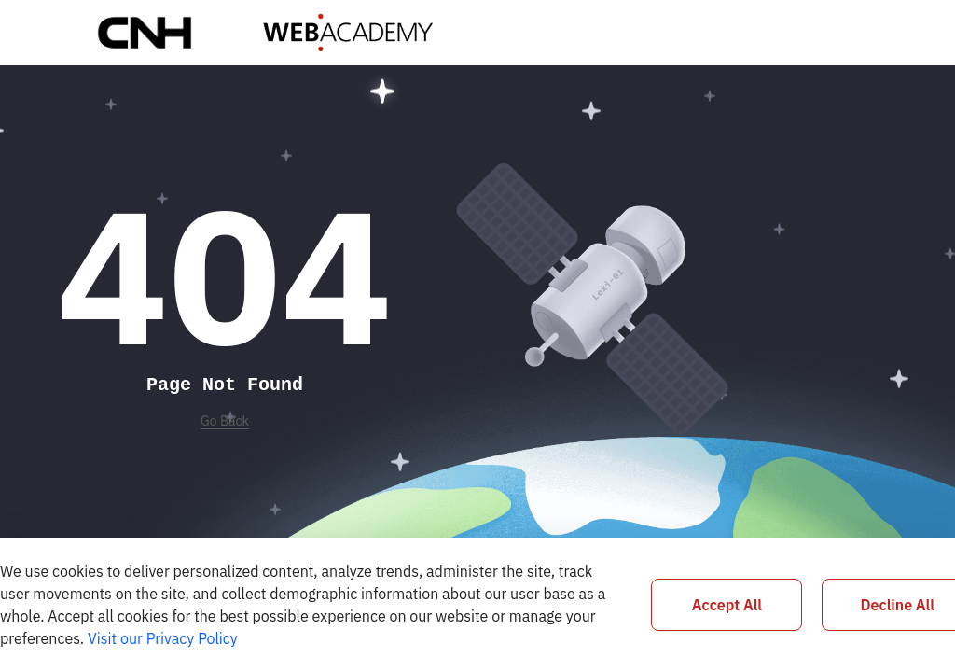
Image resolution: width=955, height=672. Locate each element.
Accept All (727, 604)
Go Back (225, 421)
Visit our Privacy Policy (163, 638)
